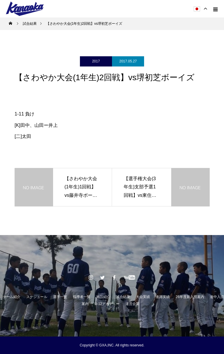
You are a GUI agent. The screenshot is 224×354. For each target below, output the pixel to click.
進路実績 (163, 297)
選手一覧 (60, 297)
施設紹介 (103, 297)
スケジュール (36, 297)
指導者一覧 (81, 297)
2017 (96, 61)
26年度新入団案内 (190, 297)
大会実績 (143, 297)
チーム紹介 (11, 297)
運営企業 (132, 304)
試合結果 (123, 297)
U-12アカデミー (107, 304)
